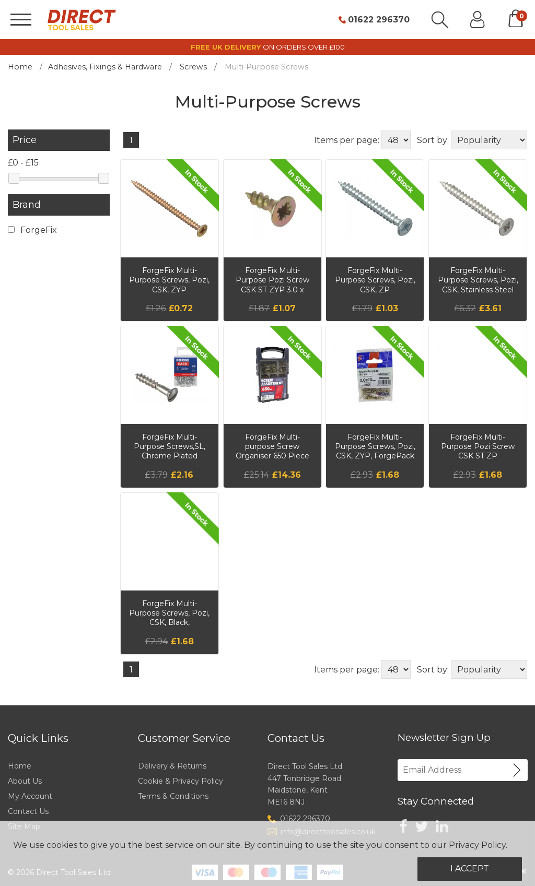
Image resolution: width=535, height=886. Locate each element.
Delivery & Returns (172, 766)
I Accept (469, 868)
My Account (30, 796)
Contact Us (28, 811)
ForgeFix (32, 230)
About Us (25, 781)
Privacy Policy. (478, 845)
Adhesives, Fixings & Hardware (105, 67)
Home (20, 67)
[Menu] (21, 19)
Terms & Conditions (173, 796)
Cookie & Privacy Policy (180, 781)
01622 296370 (379, 20)
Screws (193, 67)
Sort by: (433, 140)
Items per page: (346, 140)
